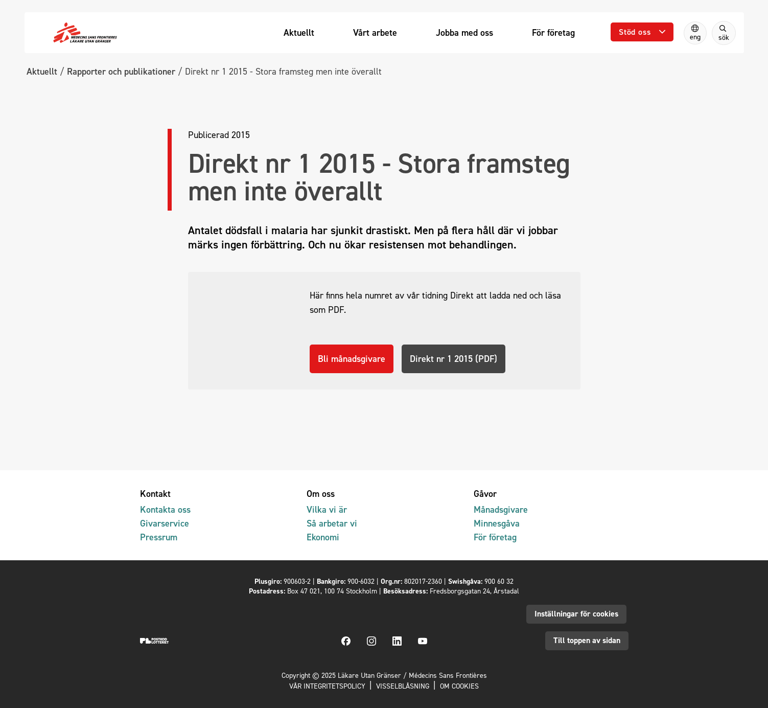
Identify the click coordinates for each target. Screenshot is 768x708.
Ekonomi (323, 537)
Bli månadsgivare (351, 395)
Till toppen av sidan (586, 640)
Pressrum (158, 537)
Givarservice (164, 524)
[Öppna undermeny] (642, 31)
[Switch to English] (695, 32)
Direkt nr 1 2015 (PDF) (453, 395)
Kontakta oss (165, 510)
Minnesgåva (497, 524)
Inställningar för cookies (576, 613)
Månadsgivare (501, 510)
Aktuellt (42, 71)
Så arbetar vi (332, 524)
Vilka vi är (327, 510)
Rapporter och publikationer (121, 71)
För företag (495, 537)
